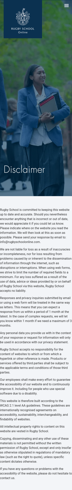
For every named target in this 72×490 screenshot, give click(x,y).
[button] (66, 5)
